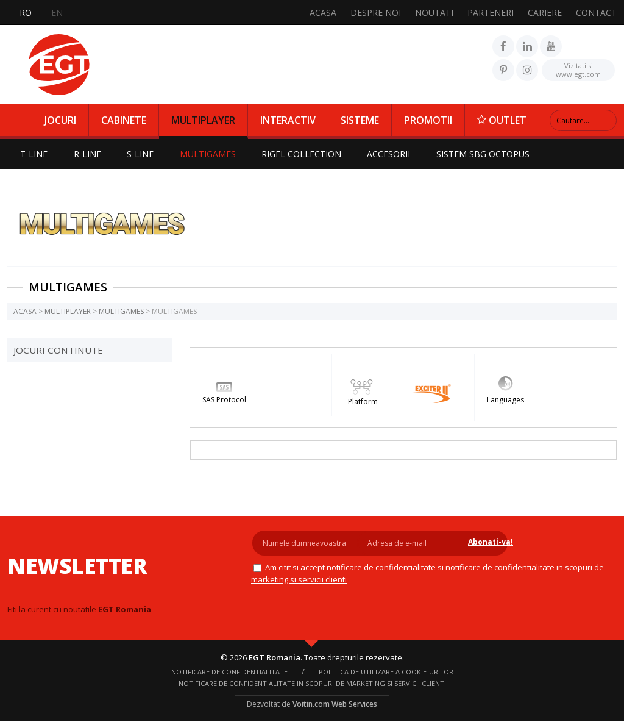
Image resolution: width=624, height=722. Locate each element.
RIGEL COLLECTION (306, 154)
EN (57, 12)
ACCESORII (394, 154)
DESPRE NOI (375, 12)
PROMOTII (428, 120)
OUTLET (501, 120)
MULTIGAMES (211, 154)
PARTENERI (490, 12)
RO (26, 12)
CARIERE (545, 12)
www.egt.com (578, 69)
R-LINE (88, 154)
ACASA (323, 12)
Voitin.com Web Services (334, 704)
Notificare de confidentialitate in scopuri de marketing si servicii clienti (312, 683)
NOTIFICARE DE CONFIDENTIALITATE (378, 567)
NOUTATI (434, 12)
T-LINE (34, 154)
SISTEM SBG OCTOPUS (489, 154)
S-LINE (142, 154)
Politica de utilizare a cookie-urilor (386, 672)
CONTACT (596, 12)
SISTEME (360, 120)
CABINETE (123, 120)
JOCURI (60, 120)
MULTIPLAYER (203, 120)
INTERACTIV (288, 120)
